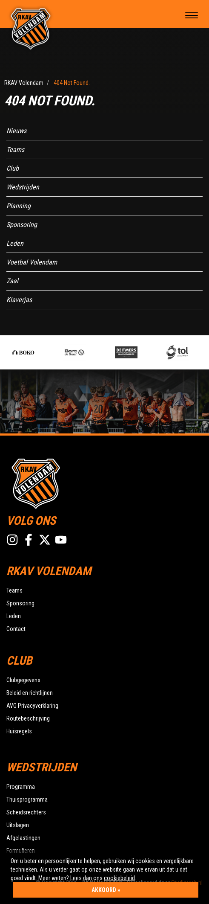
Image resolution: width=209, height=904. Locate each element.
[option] (37, 352)
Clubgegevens (23, 680)
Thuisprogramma (27, 799)
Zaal (12, 281)
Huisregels (19, 731)
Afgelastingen (23, 837)
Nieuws (16, 131)
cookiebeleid (119, 878)
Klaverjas (19, 300)
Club (12, 168)
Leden (14, 243)
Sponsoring (21, 225)
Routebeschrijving (28, 718)
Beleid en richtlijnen (29, 692)
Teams (15, 149)
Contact (16, 628)
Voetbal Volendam (31, 262)
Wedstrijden (22, 187)
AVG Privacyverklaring (32, 705)
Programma (20, 786)
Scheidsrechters (26, 812)
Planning (18, 206)
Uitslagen (17, 825)
